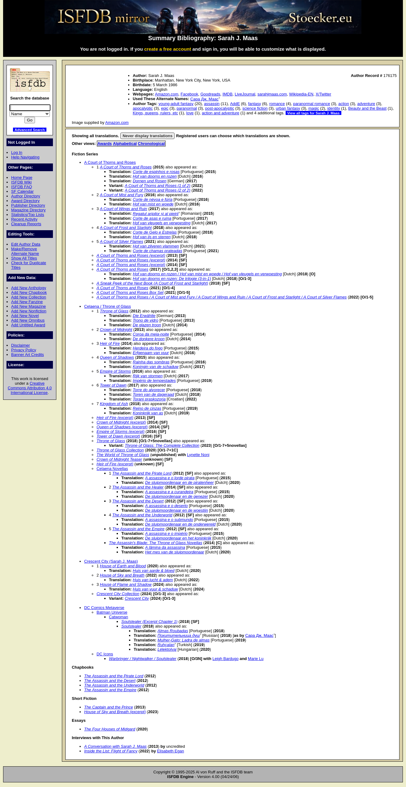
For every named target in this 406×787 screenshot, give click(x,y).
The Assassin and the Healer (138, 487)
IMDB (227, 94)
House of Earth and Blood (123, 566)
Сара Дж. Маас (204, 99)
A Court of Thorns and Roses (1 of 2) (157, 185)
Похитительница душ (179, 635)
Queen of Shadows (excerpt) (122, 427)
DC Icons (105, 654)
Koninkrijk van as (148, 413)
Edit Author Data (25, 244)
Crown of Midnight (116, 329)
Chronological (151, 143)
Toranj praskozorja (149, 399)
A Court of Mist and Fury (121, 195)
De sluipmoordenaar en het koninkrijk (178, 538)
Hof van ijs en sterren (152, 237)
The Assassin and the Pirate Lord (141, 473)
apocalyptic (143, 108)
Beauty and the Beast (367, 108)
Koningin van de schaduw (156, 366)
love (190, 113)
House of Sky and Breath (122, 575)
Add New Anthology (28, 288)
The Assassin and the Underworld (142, 515)
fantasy (254, 103)
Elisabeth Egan (170, 751)
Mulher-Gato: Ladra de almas (183, 640)
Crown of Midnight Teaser (119, 459)
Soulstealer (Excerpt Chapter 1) (149, 621)
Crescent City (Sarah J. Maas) (111, 561)
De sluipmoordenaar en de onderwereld (180, 524)
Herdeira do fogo (148, 348)
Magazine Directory (28, 210)
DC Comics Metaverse (104, 607)
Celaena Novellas (112, 468)
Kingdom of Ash (114, 403)
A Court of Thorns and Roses (110, 162)
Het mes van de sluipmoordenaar (174, 552)
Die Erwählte (144, 315)
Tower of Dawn (113, 385)
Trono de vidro (145, 320)
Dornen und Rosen (149, 181)
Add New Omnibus (28, 320)
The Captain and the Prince (108, 707)
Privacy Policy (23, 350)
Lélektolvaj (167, 649)
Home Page (21, 177)
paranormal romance (311, 103)
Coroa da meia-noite (151, 334)
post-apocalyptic (219, 108)
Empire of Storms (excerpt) (121, 431)
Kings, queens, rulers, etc (155, 113)
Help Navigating (25, 157)
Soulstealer (131, 626)
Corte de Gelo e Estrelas (155, 232)
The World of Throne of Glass (123, 454)
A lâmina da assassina (165, 547)
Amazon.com (167, 94)
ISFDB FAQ (21, 186)
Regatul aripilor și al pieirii (156, 213)
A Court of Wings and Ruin (123, 208)
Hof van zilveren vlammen (156, 246)
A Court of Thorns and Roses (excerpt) (131, 255)
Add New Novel (25, 315)
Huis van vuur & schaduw (155, 589)
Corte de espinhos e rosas (156, 171)
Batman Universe (112, 612)
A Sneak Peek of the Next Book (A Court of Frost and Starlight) (152, 283)
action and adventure (220, 113)
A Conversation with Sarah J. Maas (115, 746)
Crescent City (137, 598)
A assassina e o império (166, 533)
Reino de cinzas (147, 408)
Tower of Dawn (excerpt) (118, 436)
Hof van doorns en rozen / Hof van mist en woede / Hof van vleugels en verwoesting (207, 274)
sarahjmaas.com (272, 94)
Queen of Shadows (117, 357)
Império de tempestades (154, 380)
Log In (16, 152)
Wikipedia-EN (301, 94)
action (343, 103)
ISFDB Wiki (21, 182)
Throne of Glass (114, 311)
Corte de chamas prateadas (157, 250)
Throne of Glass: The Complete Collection (162, 445)
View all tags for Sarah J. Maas (313, 113)
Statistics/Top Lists (27, 214)
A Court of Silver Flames (121, 241)
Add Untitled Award (28, 325)
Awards (104, 143)
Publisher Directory (28, 205)
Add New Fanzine (27, 301)
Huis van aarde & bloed (154, 570)
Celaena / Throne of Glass (107, 306)
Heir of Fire (110, 343)
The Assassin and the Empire (138, 529)
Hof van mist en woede (153, 204)
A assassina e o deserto (166, 505)
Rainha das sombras (151, 362)
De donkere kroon (149, 338)
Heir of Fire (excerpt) (115, 417)
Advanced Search (30, 130)
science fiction (254, 108)
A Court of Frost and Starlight (126, 227)
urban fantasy (288, 108)
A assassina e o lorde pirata (169, 478)
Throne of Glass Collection (120, 450)
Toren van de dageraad (153, 394)
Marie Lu (255, 658)
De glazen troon (147, 325)
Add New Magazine (28, 306)
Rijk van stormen (147, 376)
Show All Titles (24, 258)
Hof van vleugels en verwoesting (162, 223)
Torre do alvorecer (149, 389)
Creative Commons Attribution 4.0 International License (30, 388)
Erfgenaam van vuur (151, 352)
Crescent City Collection (118, 593)
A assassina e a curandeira (169, 491)
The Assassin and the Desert (138, 501)
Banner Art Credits (27, 354)
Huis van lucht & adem (153, 580)
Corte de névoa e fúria (152, 199)
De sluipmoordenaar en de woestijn (176, 510)
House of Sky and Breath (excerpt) (115, 711)
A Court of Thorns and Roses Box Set (130, 292)
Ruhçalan (166, 644)
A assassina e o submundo (169, 519)
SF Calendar (22, 191)
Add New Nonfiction (28, 311)
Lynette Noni (198, 454)
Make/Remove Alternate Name (25, 251)
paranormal (187, 108)
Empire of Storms (115, 371)
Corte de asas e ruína (152, 218)
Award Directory (25, 200)
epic (164, 108)
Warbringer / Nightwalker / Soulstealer (142, 658)
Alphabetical (125, 143)
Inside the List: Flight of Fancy (110, 751)
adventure (366, 103)
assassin (211, 103)
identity (333, 108)
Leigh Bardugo (226, 658)
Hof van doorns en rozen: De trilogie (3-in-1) (172, 278)
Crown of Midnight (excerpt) (121, 422)
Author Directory (25, 196)
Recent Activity (24, 219)
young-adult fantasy (175, 103)
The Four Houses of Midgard (109, 729)
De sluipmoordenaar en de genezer (176, 496)
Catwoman (118, 617)
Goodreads (210, 94)
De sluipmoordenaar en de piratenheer (179, 482)
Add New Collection (28, 297)
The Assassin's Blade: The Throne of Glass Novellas (155, 542)
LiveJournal (245, 94)
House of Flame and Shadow (126, 584)
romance (277, 103)
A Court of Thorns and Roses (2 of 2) (157, 190)
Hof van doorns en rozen (155, 176)
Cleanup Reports (26, 224)
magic (313, 108)
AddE (235, 103)
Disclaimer (20, 345)
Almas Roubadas (173, 630)
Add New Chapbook (29, 292)
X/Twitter (323, 94)
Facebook (189, 94)
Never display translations (147, 135)
